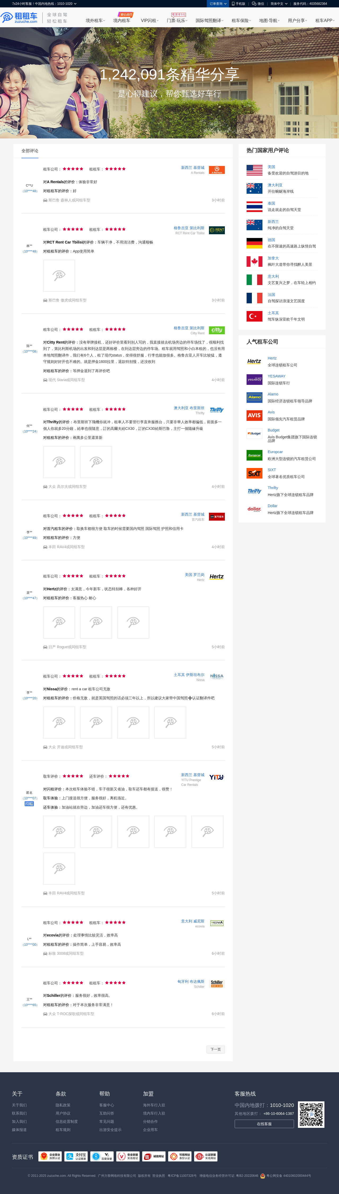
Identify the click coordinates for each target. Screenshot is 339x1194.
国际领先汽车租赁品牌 (286, 419)
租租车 (19, 17)
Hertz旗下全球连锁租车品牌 (291, 495)
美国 (188, 575)
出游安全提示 (110, 1130)
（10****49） (30, 538)
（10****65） (30, 1005)
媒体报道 (19, 1130)
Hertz (272, 358)
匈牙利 (183, 981)
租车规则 (63, 1130)
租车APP (323, 20)
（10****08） (30, 351)
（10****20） (30, 698)
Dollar (273, 506)
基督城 (198, 167)
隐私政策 (63, 1105)
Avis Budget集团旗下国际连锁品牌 (292, 439)
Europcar (275, 452)
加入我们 (19, 1121)
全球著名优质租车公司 (286, 477)
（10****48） (30, 191)
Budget (273, 430)
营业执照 (158, 1176)
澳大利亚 (181, 408)
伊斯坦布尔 (195, 675)
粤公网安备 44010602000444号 (285, 1176)
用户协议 (63, 1113)
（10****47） (30, 598)
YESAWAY (277, 376)
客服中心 (106, 1105)
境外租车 (94, 20)
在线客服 (264, 1124)
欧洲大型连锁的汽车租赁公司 (292, 459)
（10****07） (30, 798)
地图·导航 (268, 20)
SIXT (272, 470)
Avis (271, 412)
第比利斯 (197, 228)
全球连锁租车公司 (282, 365)
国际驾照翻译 (208, 20)
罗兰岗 (198, 575)
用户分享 (296, 20)
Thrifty (273, 488)
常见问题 (106, 1121)
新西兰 (186, 167)
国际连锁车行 (279, 383)
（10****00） (30, 945)
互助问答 (106, 1113)
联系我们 (19, 1113)
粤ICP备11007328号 (182, 1176)
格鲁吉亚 (181, 228)
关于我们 (19, 1105)
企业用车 (150, 1130)
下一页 (216, 1049)
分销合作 (150, 1121)
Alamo (273, 394)
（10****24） (30, 431)
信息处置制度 (67, 1121)
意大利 (186, 921)
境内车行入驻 (154, 1113)
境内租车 (121, 20)
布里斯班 (197, 408)
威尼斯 (198, 921)
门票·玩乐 (176, 20)
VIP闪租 (148, 20)
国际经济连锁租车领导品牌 (290, 401)
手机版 (238, 4)
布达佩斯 (197, 981)
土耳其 (179, 675)
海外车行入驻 (154, 1105)
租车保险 (240, 20)
